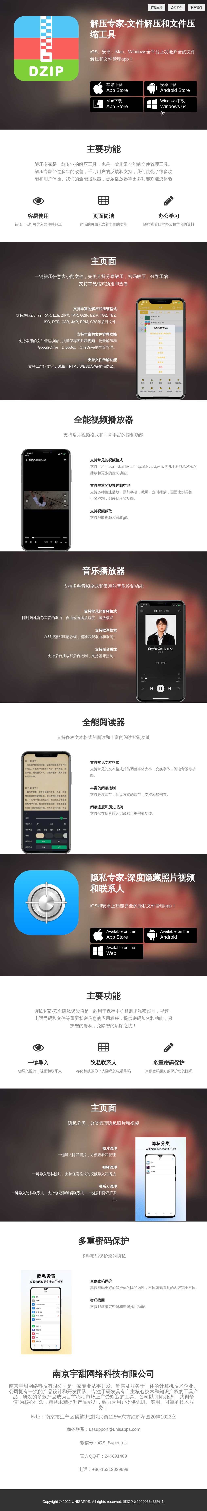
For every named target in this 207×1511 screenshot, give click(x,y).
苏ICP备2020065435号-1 (143, 1502)
